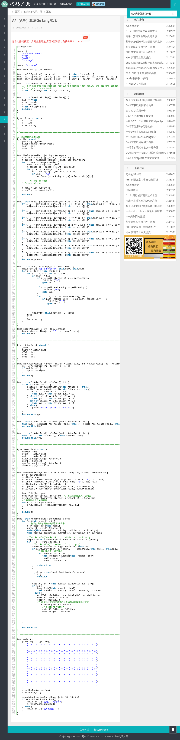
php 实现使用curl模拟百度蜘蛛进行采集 (148, 62)
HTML (5, 83)
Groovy (5, 97)
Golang (5, 119)
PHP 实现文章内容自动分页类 (142, 179)
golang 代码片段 (33, 11)
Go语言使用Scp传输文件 (139, 126)
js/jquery (5, 47)
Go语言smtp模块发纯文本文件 (142, 158)
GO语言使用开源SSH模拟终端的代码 (146, 152)
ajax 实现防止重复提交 (138, 57)
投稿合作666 (101, 729)
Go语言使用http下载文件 (139, 115)
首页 (15, 11)
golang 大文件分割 (136, 110)
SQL (5, 105)
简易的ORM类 (133, 174)
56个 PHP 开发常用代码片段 (141, 73)
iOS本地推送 (132, 25)
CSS (5, 90)
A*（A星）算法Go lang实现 (141, 137)
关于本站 (85, 729)
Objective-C (5, 133)
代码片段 (16, 4)
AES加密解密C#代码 (137, 78)
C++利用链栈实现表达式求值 (141, 31)
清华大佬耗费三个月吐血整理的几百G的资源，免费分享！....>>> (50, 41)
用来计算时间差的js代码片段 (141, 36)
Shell (5, 126)
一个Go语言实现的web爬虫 (141, 131)
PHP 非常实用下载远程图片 (141, 52)
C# (5, 54)
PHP (5, 25)
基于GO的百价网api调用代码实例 (144, 41)
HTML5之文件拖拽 (136, 83)
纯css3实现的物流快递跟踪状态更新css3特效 (150, 68)
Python (5, 69)
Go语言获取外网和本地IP (139, 105)
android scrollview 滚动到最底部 (144, 211)
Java (5, 33)
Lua (5, 112)
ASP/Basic (5, 141)
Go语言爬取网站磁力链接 (140, 142)
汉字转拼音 (132, 190)
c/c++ (5, 40)
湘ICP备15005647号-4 (74, 736)
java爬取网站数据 (135, 216)
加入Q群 (83, 4)
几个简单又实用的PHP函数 (140, 46)
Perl (5, 61)
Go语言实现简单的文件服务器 (142, 147)
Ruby (5, 76)
